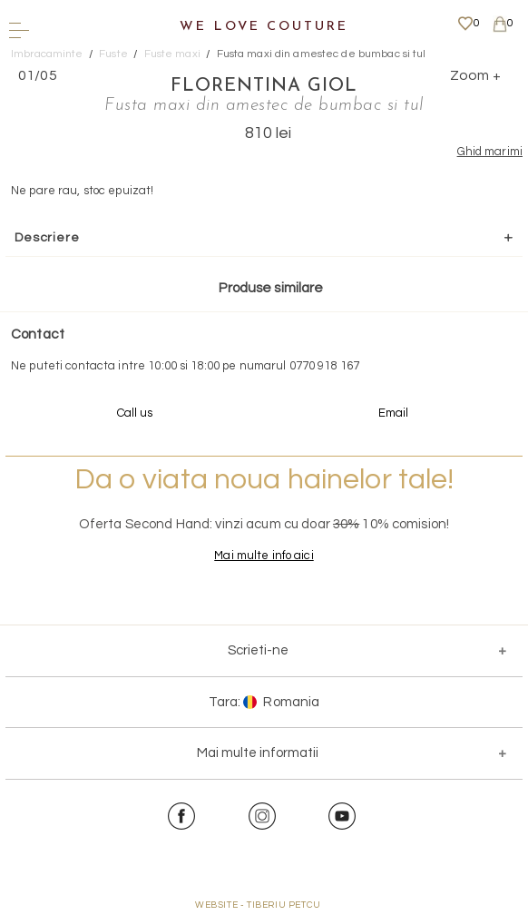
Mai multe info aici (263, 555)
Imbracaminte (47, 54)
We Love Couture (263, 27)
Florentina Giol (264, 86)
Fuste (113, 54)
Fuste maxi (172, 54)
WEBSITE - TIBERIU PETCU (258, 905)
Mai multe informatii (257, 753)
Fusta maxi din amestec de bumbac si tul (321, 54)
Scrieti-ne (258, 650)
